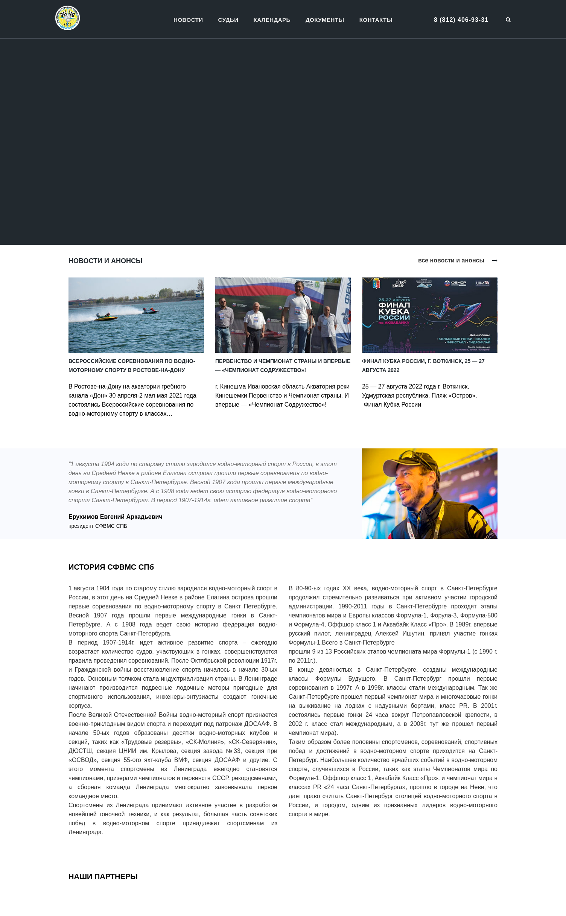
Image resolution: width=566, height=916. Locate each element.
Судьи (228, 20)
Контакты (376, 20)
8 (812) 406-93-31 (461, 20)
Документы (325, 20)
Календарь (272, 20)
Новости (188, 20)
